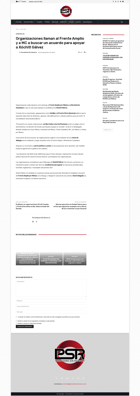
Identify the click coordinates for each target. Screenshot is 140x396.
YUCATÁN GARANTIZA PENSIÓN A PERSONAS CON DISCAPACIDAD (51, 261)
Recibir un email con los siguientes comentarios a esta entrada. (36, 321)
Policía (105, 102)
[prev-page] (17, 269)
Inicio (17, 29)
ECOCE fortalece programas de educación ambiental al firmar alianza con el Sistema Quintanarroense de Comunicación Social (27, 258)
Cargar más (108, 130)
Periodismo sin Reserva (29, 52)
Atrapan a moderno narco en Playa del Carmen (113, 121)
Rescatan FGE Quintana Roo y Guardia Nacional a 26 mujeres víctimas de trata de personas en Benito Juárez (113, 108)
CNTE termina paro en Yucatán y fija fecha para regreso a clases (75, 261)
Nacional (105, 89)
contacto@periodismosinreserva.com (74, 384)
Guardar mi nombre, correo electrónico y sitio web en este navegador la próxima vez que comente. (49, 317)
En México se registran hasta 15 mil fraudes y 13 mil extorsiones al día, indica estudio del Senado (32, 206)
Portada (51, 257)
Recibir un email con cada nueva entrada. (30, 324)
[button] (121, 22)
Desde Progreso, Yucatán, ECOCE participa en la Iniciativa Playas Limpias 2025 (112, 82)
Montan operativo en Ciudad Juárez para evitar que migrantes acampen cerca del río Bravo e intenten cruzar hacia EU (70, 206)
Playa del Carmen (27, 251)
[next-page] (20, 269)
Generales (23, 29)
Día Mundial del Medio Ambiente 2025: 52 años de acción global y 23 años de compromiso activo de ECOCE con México (113, 95)
